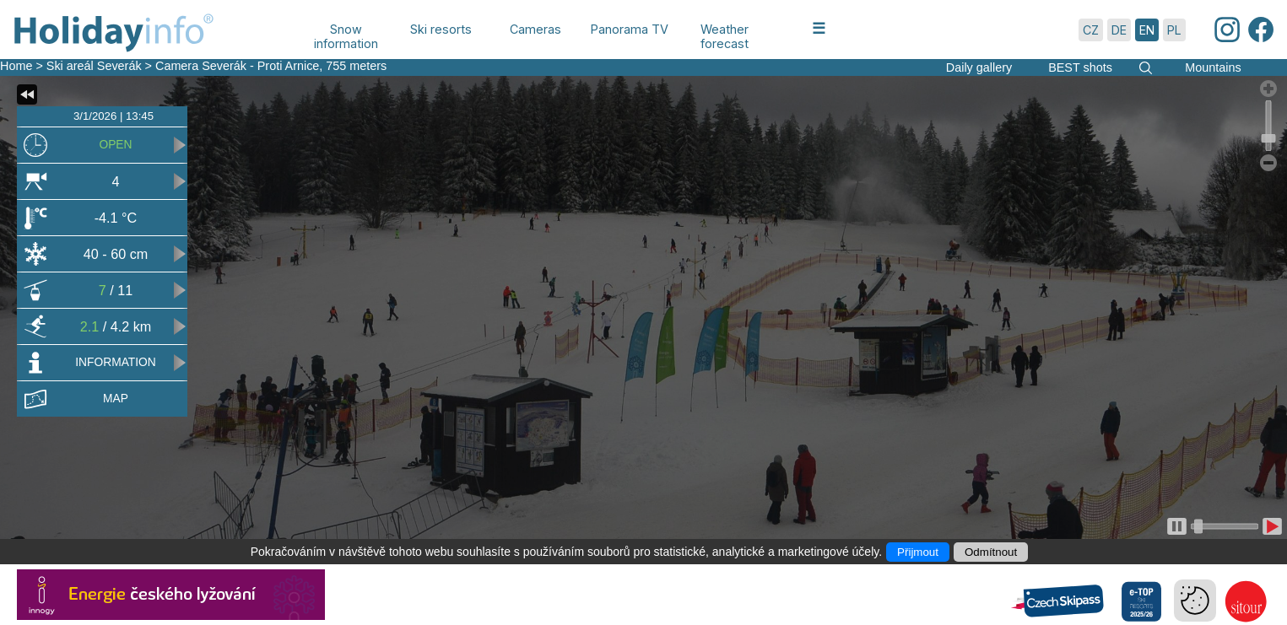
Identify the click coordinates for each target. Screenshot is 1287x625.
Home (16, 66)
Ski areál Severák (94, 66)
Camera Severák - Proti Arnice (237, 66)
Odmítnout (991, 552)
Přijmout (917, 552)
